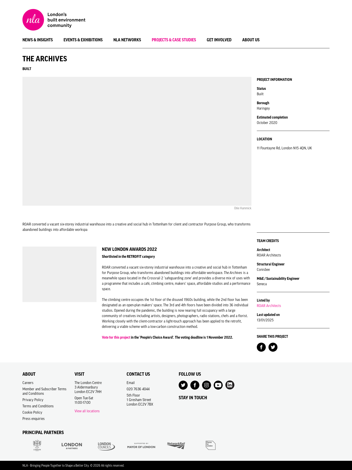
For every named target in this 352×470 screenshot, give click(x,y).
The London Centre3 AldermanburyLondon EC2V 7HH (88, 387)
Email (131, 383)
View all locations (87, 411)
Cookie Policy (32, 412)
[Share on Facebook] (261, 347)
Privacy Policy (32, 400)
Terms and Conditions (38, 406)
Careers (27, 383)
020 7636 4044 (138, 389)
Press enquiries (33, 419)
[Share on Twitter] (272, 347)
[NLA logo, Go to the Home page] (53, 20)
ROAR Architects (269, 306)
